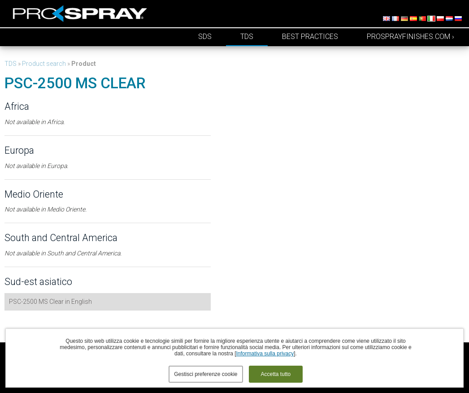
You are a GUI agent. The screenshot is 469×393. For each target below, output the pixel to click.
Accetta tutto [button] (276, 374)
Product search (44, 63)
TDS (246, 36)
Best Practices (310, 36)
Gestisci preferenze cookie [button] (205, 374)
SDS (205, 36)
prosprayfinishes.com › (410, 36)
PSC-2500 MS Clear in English (50, 301)
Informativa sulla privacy (265, 353)
